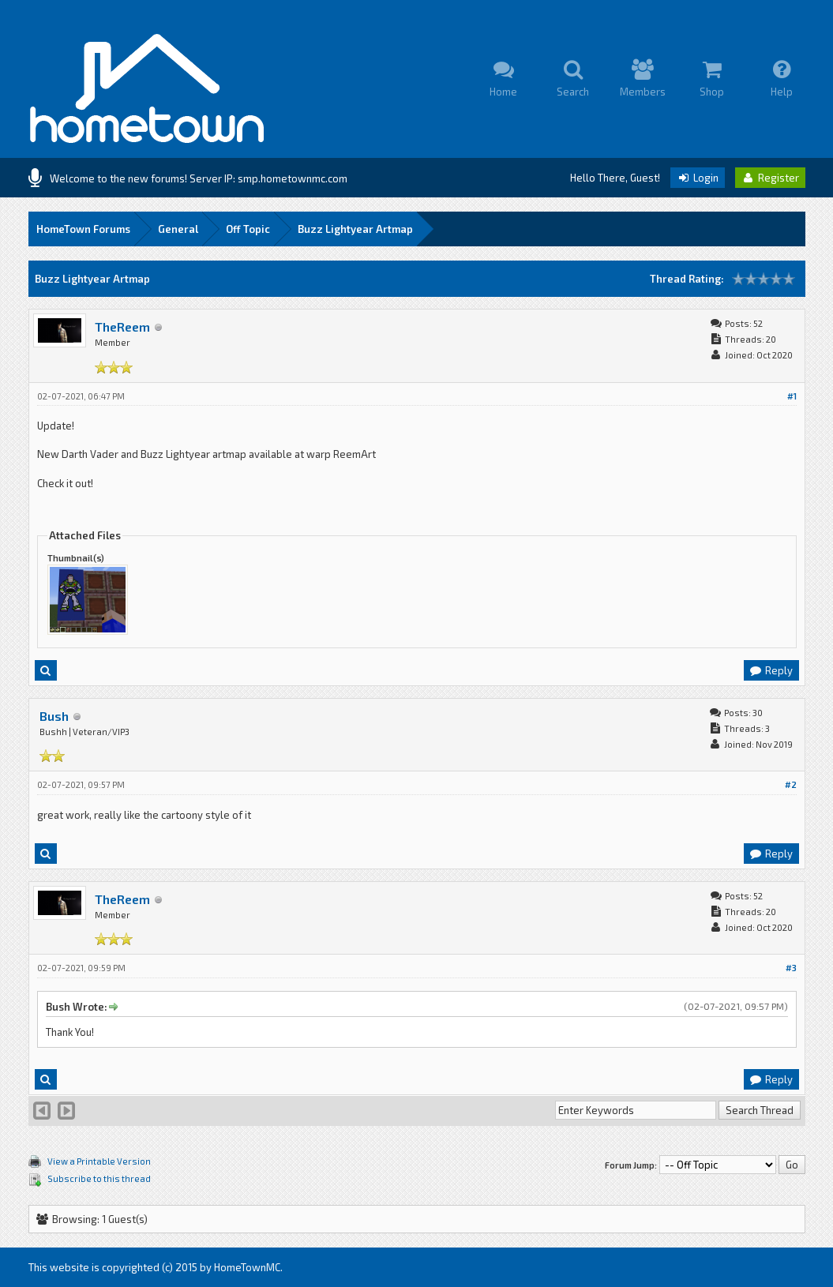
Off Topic (248, 229)
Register (770, 177)
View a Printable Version (99, 1161)
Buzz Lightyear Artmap (355, 229)
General (178, 229)
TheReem (122, 326)
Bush (54, 715)
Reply (771, 670)
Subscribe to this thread (99, 1178)
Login (698, 177)
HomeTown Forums (83, 229)
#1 (792, 396)
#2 (791, 784)
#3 (791, 967)
